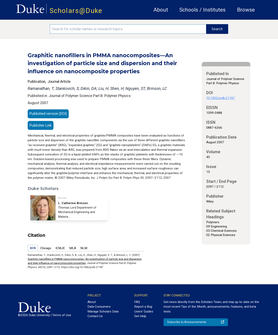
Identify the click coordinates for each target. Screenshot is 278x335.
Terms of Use (61, 315)
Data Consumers (99, 306)
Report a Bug (143, 306)
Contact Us (95, 316)
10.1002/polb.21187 (220, 98)
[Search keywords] (128, 29)
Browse (246, 10)
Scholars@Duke (76, 11)
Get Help (140, 316)
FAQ (137, 302)
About (161, 10)
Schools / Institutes (202, 10)
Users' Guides (143, 311)
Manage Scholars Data (103, 311)
